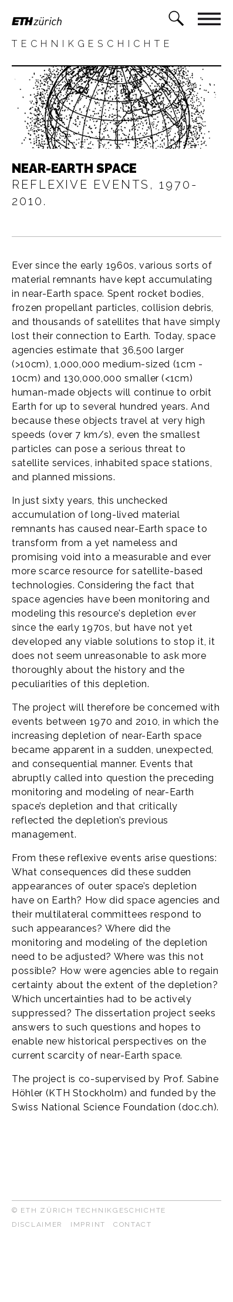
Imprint (88, 1224)
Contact (132, 1224)
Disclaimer (37, 1224)
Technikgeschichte (92, 43)
